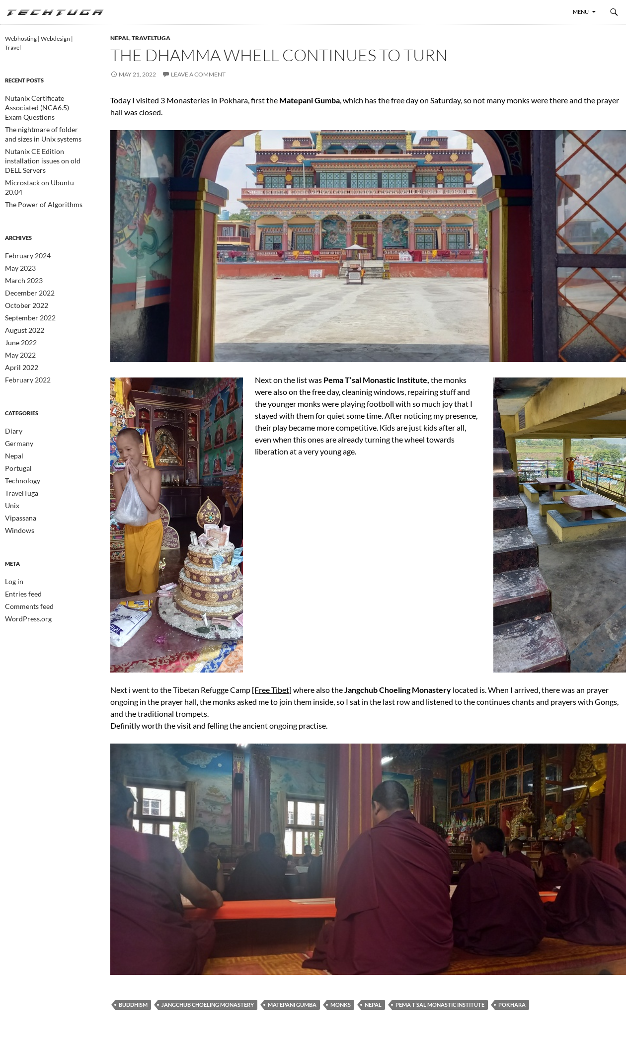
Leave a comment (198, 74)
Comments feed (25, 563)
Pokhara (512, 1004)
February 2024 (24, 223)
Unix (11, 464)
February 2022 (24, 342)
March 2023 (21, 247)
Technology (20, 441)
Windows (17, 488)
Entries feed (20, 551)
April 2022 (19, 330)
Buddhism (133, 1004)
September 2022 (26, 283)
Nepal (119, 38)
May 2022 (18, 318)
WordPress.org (25, 575)
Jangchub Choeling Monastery (207, 1004)
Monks (340, 1004)
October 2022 (23, 271)
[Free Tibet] (272, 689)
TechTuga (54, 11)
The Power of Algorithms (37, 172)
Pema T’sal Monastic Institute (439, 1004)
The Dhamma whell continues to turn (279, 55)
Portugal (16, 429)
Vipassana (18, 476)
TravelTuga (151, 38)
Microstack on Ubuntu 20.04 (42, 160)
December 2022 (26, 259)
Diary (12, 393)
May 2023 (18, 235)
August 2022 (21, 295)
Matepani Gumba (292, 1004)
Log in (12, 539)
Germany (17, 405)
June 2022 (18, 306)
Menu (581, 11)
